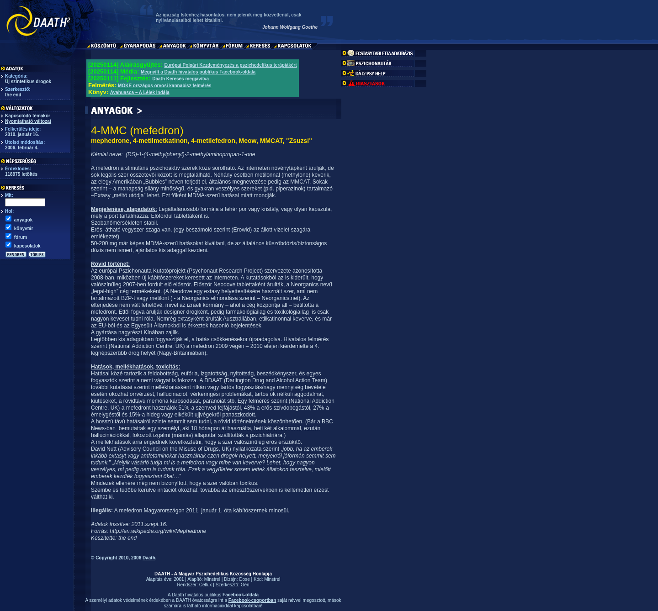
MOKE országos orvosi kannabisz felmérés (165, 85)
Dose (244, 579)
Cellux (205, 584)
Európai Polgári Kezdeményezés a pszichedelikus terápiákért (230, 65)
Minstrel (212, 579)
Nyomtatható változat (28, 121)
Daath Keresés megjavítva (180, 78)
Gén (245, 584)
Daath (149, 557)
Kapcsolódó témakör (27, 115)
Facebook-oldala (241, 594)
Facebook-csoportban (252, 600)
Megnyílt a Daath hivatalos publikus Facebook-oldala (198, 71)
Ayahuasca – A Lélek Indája (140, 92)
